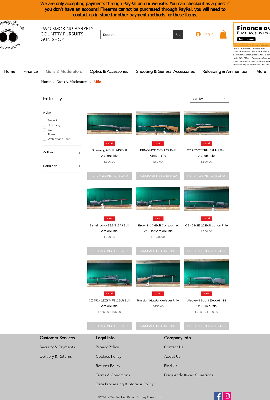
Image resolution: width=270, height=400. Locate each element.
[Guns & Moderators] (72, 81)
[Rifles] (97, 81)
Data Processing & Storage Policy (125, 384)
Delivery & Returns (56, 356)
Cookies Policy (108, 356)
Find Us (170, 365)
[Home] (46, 81)
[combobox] (209, 99)
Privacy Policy (107, 347)
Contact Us (173, 347)
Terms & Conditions (113, 375)
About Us (172, 356)
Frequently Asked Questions (188, 375)
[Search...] (134, 35)
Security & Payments (57, 347)
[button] (223, 34)
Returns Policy (108, 365)
